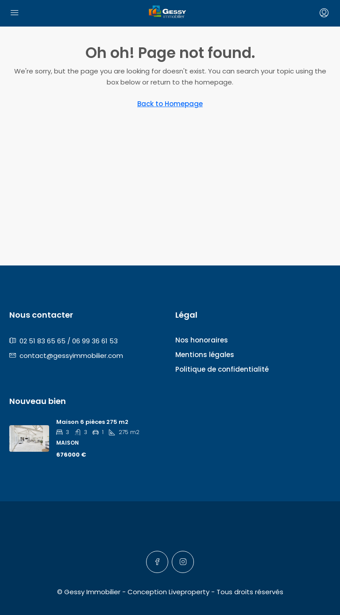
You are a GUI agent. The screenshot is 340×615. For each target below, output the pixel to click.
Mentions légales (204, 354)
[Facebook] (157, 562)
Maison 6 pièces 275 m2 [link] (92, 422)
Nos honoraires (201, 340)
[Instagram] (183, 562)
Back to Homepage (170, 103)
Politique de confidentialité (222, 369)
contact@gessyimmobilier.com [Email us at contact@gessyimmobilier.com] (71, 355)
